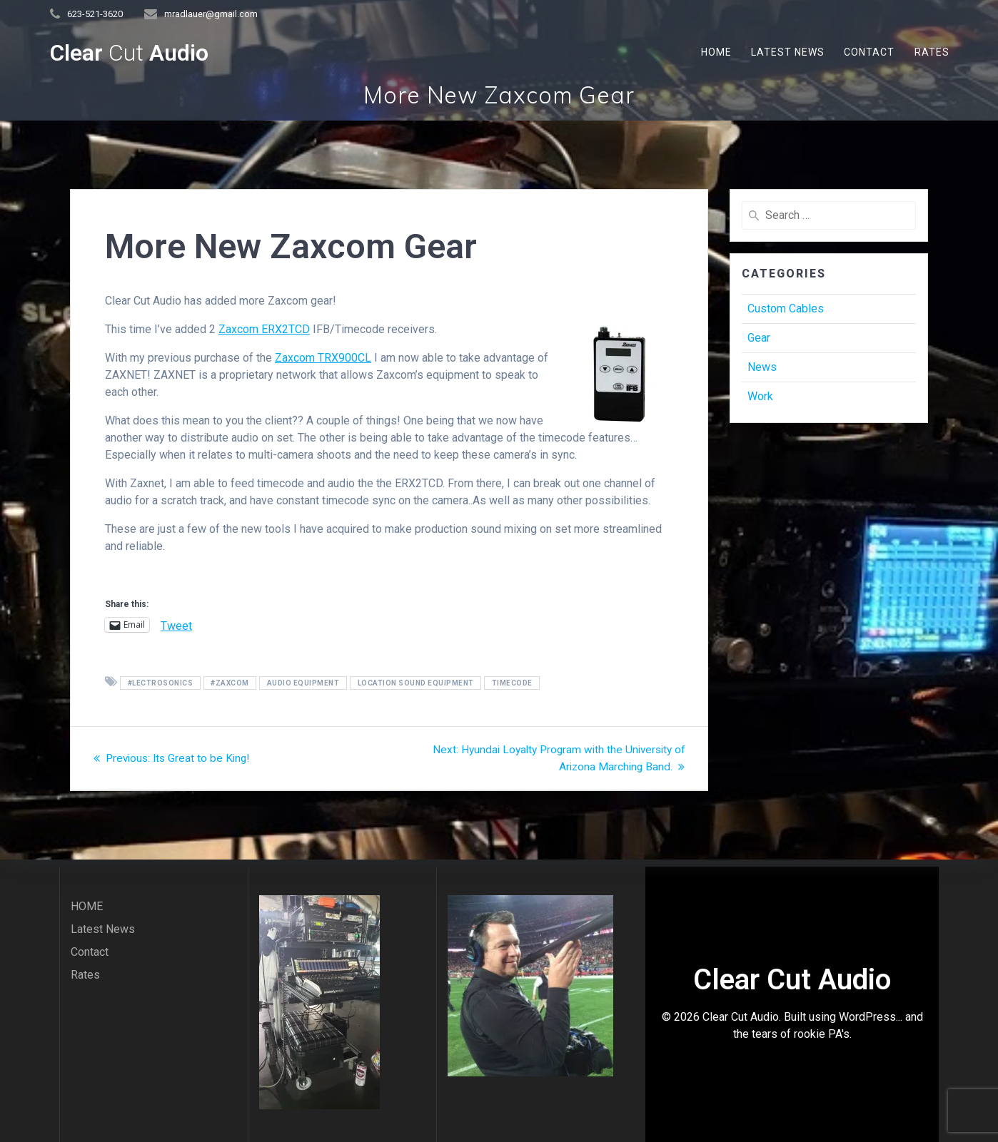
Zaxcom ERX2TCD (264, 329)
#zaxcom (230, 683)
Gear (758, 338)
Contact (869, 52)
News (762, 367)
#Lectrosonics (160, 683)
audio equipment (303, 683)
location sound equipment (416, 683)
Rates (931, 52)
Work (760, 396)
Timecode (512, 683)
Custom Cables (785, 308)
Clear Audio (129, 52)
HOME (716, 52)
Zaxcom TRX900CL (323, 357)
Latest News (788, 52)
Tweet (176, 625)
